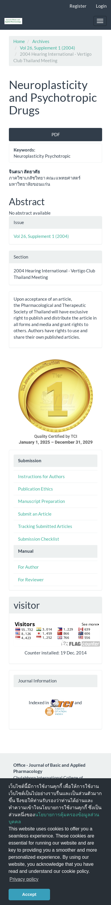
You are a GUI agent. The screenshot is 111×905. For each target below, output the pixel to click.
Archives (40, 41)
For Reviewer (31, 579)
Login (101, 6)
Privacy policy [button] (23, 879)
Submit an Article (35, 513)
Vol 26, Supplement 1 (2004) (47, 47)
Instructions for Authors (41, 476)
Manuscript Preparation (41, 501)
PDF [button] (56, 134)
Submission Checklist (38, 539)
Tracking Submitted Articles (45, 526)
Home (19, 41)
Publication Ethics (35, 488)
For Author (28, 567)
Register (78, 6)
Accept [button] (29, 894)
